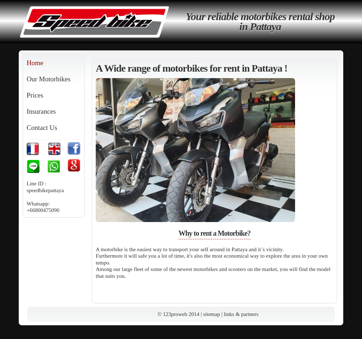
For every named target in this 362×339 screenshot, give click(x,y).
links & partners (241, 314)
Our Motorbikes (49, 79)
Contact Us (42, 127)
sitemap (211, 314)
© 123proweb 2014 (178, 314)
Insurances (41, 111)
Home (35, 63)
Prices (35, 95)
